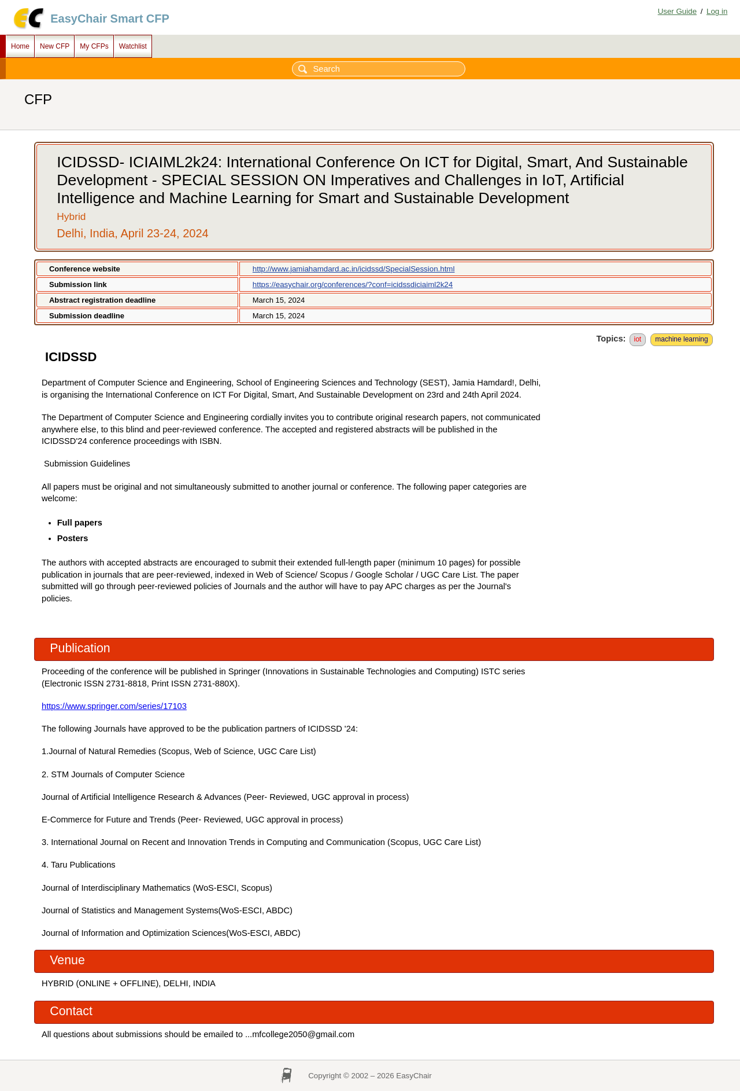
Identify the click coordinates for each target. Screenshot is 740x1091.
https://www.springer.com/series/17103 (114, 706)
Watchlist (133, 46)
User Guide (677, 11)
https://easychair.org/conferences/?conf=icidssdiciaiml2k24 (353, 284)
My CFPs (94, 46)
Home (20, 46)
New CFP (54, 46)
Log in (716, 11)
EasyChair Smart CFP (109, 18)
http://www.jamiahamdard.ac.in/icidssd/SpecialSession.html (354, 269)
